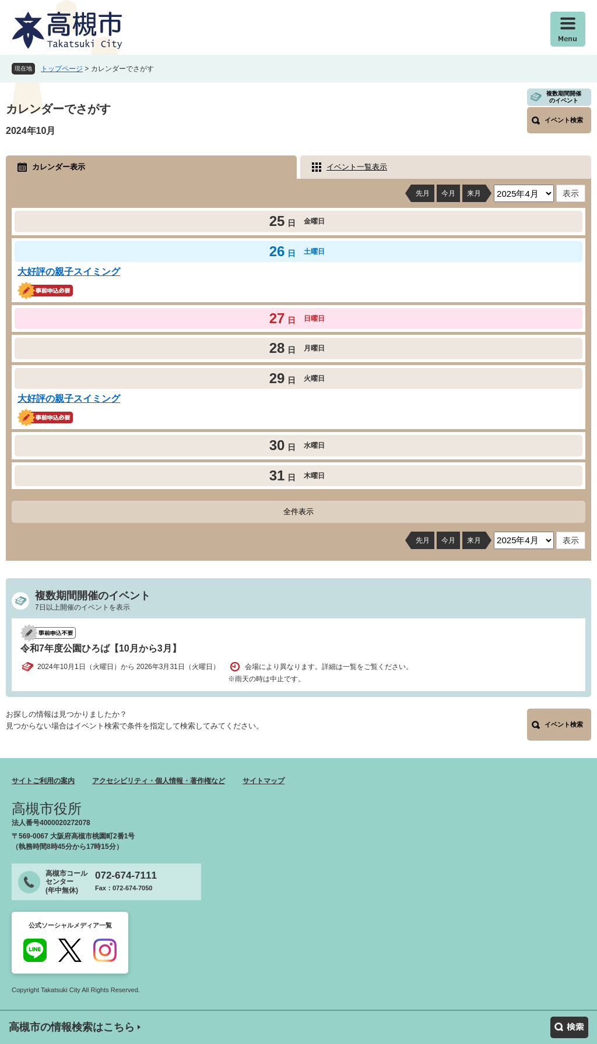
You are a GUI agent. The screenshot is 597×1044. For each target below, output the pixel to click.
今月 (448, 193)
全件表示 (298, 511)
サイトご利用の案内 (43, 781)
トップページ (62, 69)
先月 (423, 193)
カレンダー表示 (58, 166)
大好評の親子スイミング (68, 272)
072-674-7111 (126, 875)
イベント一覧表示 (356, 166)
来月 (474, 193)
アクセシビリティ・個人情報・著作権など (158, 781)
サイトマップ (264, 781)
